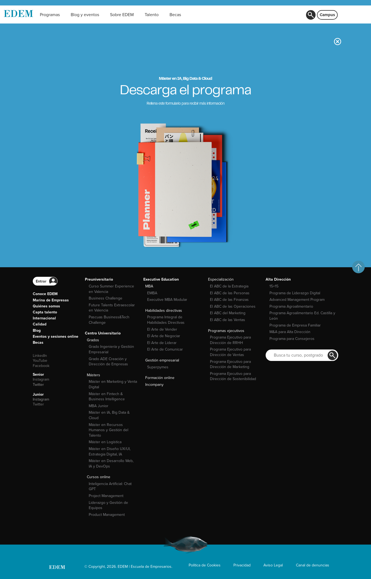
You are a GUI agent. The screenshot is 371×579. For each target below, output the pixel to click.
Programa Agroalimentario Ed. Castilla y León (302, 316)
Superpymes (157, 367)
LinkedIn (40, 355)
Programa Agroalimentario (291, 306)
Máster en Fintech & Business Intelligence (107, 397)
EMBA (152, 293)
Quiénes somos (46, 306)
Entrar (41, 281)
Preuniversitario (99, 279)
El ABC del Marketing (227, 313)
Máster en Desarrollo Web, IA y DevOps (111, 464)
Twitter (38, 384)
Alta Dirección (278, 279)
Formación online (159, 377)
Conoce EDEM (45, 294)
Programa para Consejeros (291, 338)
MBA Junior (98, 406)
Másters (93, 375)
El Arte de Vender (162, 329)
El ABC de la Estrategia (229, 286)
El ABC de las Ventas (227, 320)
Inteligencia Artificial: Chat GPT (110, 486)
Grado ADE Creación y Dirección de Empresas (108, 362)
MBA (149, 286)
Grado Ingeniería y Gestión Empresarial (111, 349)
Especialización (221, 279)
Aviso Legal (273, 565)
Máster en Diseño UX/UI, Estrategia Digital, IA (109, 451)
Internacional (44, 318)
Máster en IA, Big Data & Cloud (109, 415)
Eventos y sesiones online (55, 336)
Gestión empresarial (162, 360)
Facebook (41, 365)
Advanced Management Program (297, 299)
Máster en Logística (105, 442)
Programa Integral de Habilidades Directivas (166, 320)
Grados (93, 340)
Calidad (39, 324)
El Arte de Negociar (163, 336)
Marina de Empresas (51, 300)
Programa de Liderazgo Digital (294, 293)
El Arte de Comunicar (165, 349)
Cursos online (98, 477)
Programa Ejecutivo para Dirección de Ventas (230, 352)
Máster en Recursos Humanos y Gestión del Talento (108, 430)
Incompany (154, 384)
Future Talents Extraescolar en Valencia (112, 308)
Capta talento (45, 312)
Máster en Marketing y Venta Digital (113, 384)
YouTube (40, 360)
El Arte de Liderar (162, 342)
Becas (38, 342)
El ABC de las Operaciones (233, 306)
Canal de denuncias (312, 565)
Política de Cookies (205, 565)
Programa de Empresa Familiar (295, 325)
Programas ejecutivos (226, 330)
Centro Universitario (103, 333)
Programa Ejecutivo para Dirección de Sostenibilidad (233, 376)
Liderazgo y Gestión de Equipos (108, 505)
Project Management (106, 495)
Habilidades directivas (163, 310)
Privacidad (242, 565)
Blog (37, 330)
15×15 (273, 286)
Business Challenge (105, 298)
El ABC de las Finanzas (229, 299)
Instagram (41, 379)
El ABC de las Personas (230, 293)
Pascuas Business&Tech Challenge (109, 320)
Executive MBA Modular (167, 299)
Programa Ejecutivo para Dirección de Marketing (230, 364)
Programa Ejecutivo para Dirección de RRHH (230, 340)
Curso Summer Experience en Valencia (111, 289)
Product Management (107, 514)
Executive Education (161, 279)
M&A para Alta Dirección (289, 332)
